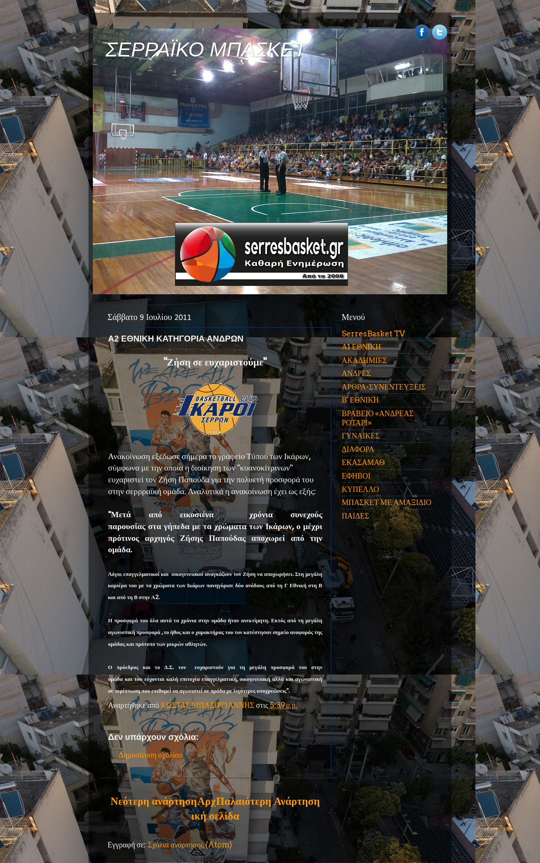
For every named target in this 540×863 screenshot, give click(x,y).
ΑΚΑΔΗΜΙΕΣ (364, 360)
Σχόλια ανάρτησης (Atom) (190, 844)
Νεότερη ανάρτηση (154, 801)
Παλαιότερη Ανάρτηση (268, 801)
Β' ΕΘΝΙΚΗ (360, 399)
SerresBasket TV (373, 333)
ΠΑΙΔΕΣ (355, 515)
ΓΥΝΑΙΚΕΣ (361, 435)
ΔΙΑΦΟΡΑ (358, 449)
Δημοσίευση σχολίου (151, 754)
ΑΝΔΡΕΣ (356, 373)
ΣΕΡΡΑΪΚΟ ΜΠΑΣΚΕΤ (205, 49)
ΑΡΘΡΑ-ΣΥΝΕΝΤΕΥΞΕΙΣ (384, 386)
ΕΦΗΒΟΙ (356, 475)
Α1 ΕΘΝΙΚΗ (361, 346)
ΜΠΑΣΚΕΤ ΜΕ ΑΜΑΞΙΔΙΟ (387, 502)
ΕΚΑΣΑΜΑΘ (363, 462)
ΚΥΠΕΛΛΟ (360, 489)
